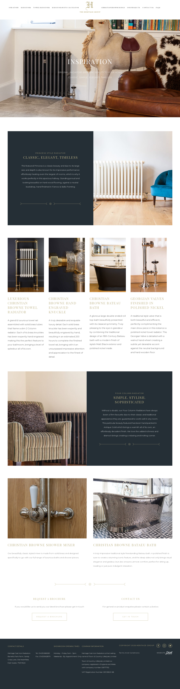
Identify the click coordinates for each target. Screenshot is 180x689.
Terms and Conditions (129, 653)
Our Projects (133, 8)
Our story (14, 8)
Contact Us (148, 8)
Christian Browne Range (113, 8)
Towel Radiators (41, 8)
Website (164, 653)
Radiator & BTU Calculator (65, 8)
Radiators (26, 8)
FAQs (158, 8)
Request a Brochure (49, 617)
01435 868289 (44, 653)
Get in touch (131, 617)
